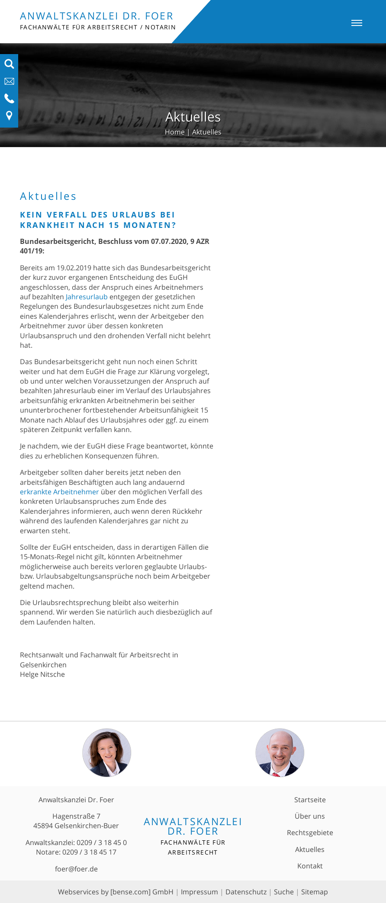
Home (175, 132)
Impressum (199, 892)
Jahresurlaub (87, 296)
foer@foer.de (76, 869)
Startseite (310, 799)
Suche (284, 892)
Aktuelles (207, 132)
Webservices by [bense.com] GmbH (116, 892)
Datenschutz (246, 892)
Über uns (310, 816)
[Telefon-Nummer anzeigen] (9, 101)
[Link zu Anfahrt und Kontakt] (9, 118)
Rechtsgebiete (310, 832)
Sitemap (314, 892)
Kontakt (310, 866)
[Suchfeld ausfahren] (9, 66)
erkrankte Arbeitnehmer (59, 491)
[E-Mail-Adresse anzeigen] (9, 84)
